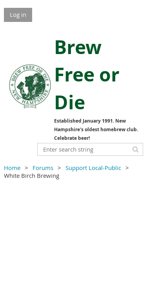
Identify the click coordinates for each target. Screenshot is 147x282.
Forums (43, 168)
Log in (18, 14)
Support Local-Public (93, 168)
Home (12, 168)
